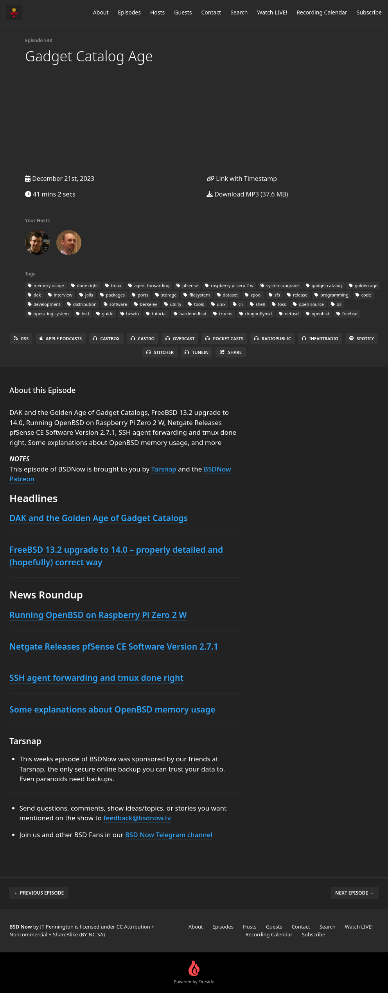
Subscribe (369, 12)
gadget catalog (324, 285)
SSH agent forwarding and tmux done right (96, 677)
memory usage (46, 285)
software (115, 304)
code (363, 295)
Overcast (179, 338)
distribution (82, 304)
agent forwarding (148, 285)
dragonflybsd (255, 313)
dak (34, 295)
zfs (274, 295)
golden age (363, 285)
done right (84, 285)
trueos (222, 313)
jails (86, 295)
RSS (21, 338)
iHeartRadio (320, 338)
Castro (142, 338)
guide (104, 313)
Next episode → (354, 892)
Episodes (129, 12)
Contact (211, 12)
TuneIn (196, 352)
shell (257, 304)
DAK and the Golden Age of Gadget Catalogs (98, 517)
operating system (48, 313)
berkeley (145, 304)
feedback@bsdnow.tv (137, 817)
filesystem (196, 295)
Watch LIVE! (272, 12)
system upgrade (279, 285)
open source (308, 304)
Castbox (106, 338)
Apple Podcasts (61, 338)
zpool (253, 295)
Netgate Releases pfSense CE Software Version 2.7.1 (113, 646)
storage (165, 295)
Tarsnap (163, 468)
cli (238, 304)
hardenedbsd (190, 313)
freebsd (346, 313)
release (297, 295)
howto (129, 313)
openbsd (317, 313)
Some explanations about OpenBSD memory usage (112, 709)
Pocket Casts (224, 338)
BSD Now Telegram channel (168, 834)
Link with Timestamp (242, 178)
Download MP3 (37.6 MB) (247, 194)
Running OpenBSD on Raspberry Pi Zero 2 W (98, 614)
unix (218, 304)
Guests (183, 12)
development (44, 304)
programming (331, 295)
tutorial (156, 313)
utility (172, 304)
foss (279, 304)
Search (239, 12)
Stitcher (160, 352)
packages (112, 295)
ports (140, 295)
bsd (82, 313)
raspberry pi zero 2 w (229, 285)
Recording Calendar (321, 12)
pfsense (187, 285)
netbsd (289, 313)
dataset (227, 295)
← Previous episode (39, 892)
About (101, 12)
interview (60, 295)
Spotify (361, 338)
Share (230, 352)
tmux (113, 285)
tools (196, 304)
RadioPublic (272, 338)
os (336, 304)
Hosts (157, 12)
